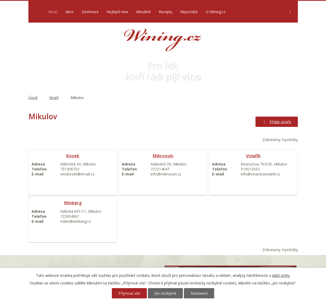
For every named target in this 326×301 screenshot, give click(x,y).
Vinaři (53, 11)
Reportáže (189, 11)
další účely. (281, 275)
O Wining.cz (215, 11)
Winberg (73, 203)
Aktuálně (143, 11)
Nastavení (199, 293)
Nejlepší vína (117, 11)
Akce (70, 11)
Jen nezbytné (165, 293)
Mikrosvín (163, 156)
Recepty (165, 11)
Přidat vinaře (276, 121)
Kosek (72, 156)
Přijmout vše (129, 293)
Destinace (90, 11)
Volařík (253, 156)
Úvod (37, 12)
